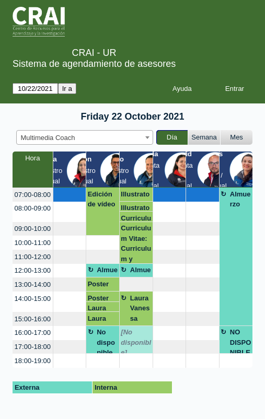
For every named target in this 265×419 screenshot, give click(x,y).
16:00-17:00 (33, 332)
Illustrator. (135, 196)
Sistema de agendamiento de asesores (94, 64)
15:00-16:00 (33, 319)
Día (172, 137)
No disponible (106, 341)
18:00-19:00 (33, 361)
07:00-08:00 (33, 195)
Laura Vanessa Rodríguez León (140, 310)
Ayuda (182, 88)
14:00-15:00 (33, 298)
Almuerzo (240, 199)
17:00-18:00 (33, 347)
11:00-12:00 (33, 257)
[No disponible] (136, 341)
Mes (236, 137)
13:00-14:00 (33, 284)
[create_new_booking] (69, 195)
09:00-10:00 (33, 228)
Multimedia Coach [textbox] (48, 138)
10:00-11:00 (33, 243)
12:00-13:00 (33, 270)
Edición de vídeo (102, 199)
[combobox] (84, 137)
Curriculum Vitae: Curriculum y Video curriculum (136, 218)
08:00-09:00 (33, 208)
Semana (203, 137)
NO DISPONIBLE (240, 341)
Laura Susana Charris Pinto (100, 308)
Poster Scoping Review (101, 286)
